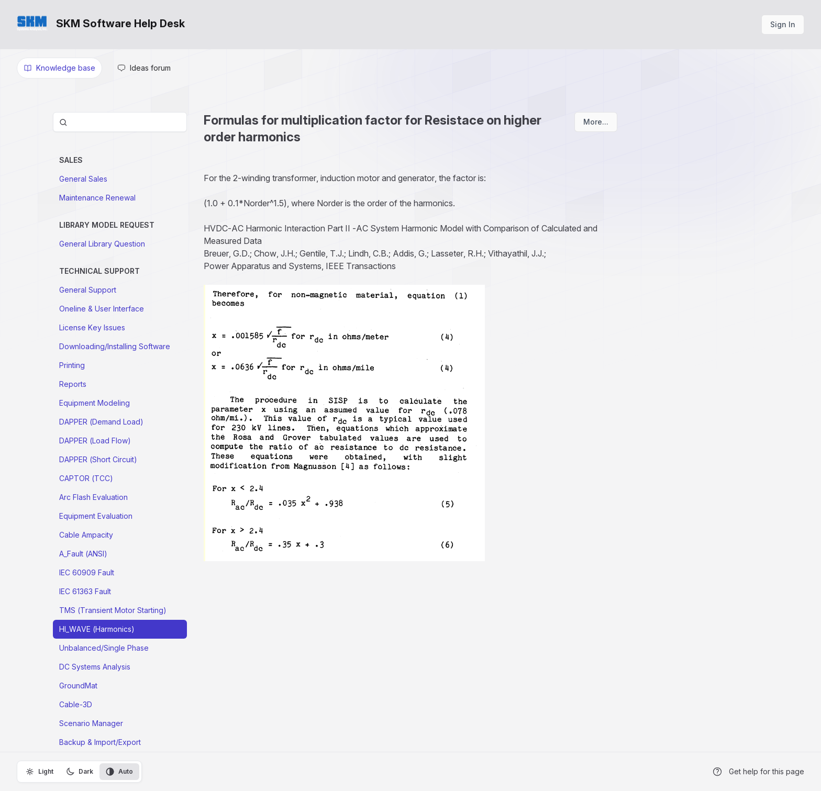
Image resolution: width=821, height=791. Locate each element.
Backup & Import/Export (100, 742)
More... (595, 121)
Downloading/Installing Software (114, 346)
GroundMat (78, 685)
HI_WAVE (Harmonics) (97, 629)
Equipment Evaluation (95, 515)
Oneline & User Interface (101, 308)
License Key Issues (92, 327)
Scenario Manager (91, 723)
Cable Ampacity (86, 534)
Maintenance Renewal (97, 197)
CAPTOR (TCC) (86, 478)
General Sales (83, 178)
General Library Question (102, 243)
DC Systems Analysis (94, 666)
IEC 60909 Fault (86, 572)
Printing (72, 365)
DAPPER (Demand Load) (101, 421)
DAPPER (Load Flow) (95, 440)
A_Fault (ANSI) (83, 553)
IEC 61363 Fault (85, 591)
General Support (87, 289)
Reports (72, 384)
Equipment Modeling (94, 402)
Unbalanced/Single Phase (104, 647)
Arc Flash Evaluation (93, 497)
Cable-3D (75, 704)
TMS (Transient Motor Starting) (113, 610)
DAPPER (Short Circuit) (98, 459)
